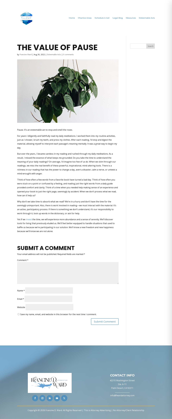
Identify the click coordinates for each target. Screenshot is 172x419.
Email (20, 299)
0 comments (68, 54)
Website (21, 307)
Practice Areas (85, 18)
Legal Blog (117, 18)
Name (21, 290)
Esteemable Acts (147, 18)
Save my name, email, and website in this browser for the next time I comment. (58, 314)
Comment (22, 260)
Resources (131, 18)
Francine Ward (26, 54)
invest (29, 219)
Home (72, 18)
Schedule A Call (101, 18)
